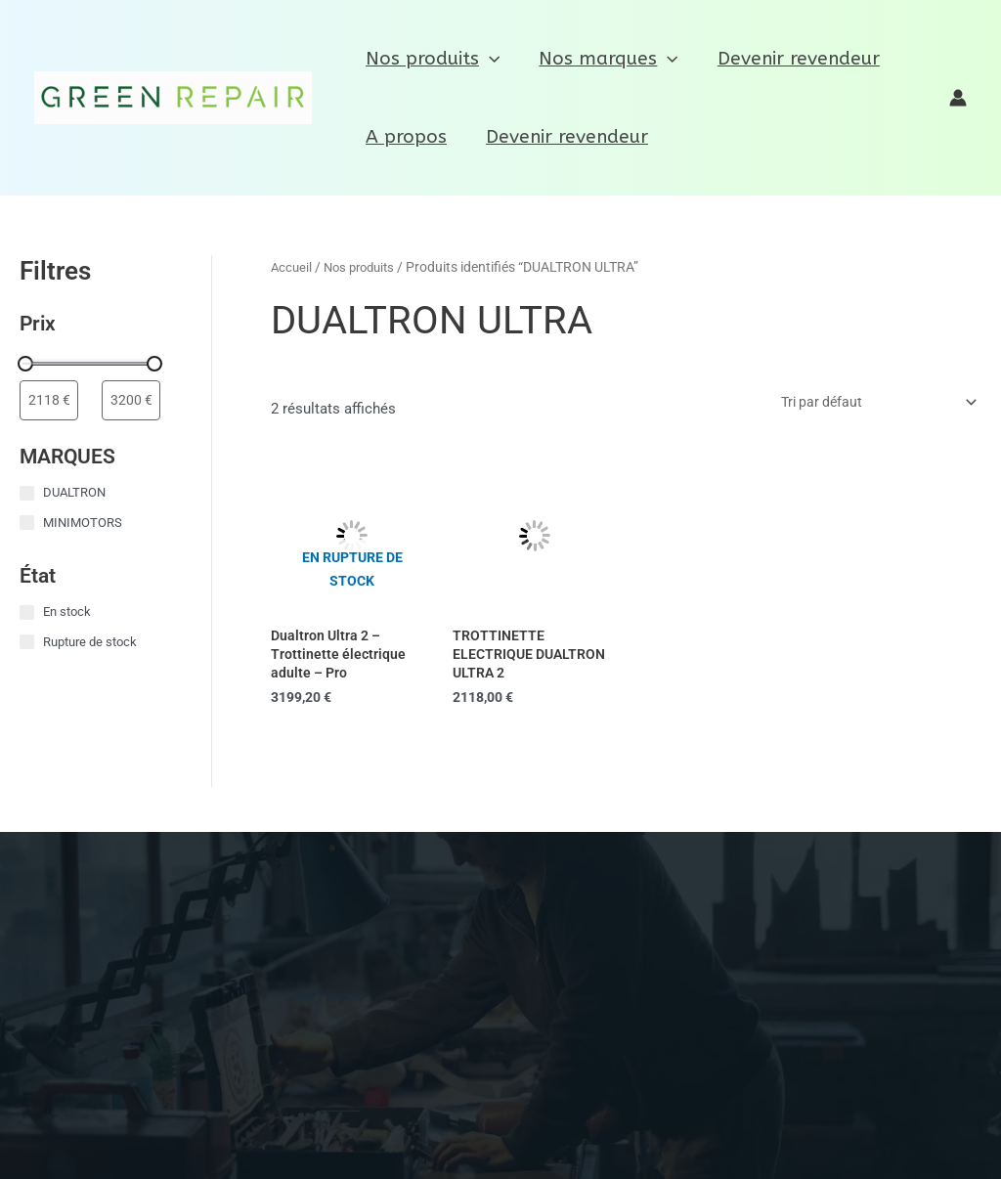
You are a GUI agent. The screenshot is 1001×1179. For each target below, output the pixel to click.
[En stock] (27, 613)
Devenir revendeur (794, 58)
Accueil (292, 267)
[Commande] (868, 404)
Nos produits (432, 59)
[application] (488, 59)
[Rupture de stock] (27, 642)
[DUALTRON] (27, 494)
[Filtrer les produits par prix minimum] (49, 401)
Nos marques (605, 59)
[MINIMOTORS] (27, 523)
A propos (405, 137)
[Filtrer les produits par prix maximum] (131, 401)
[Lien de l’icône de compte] (958, 98)
